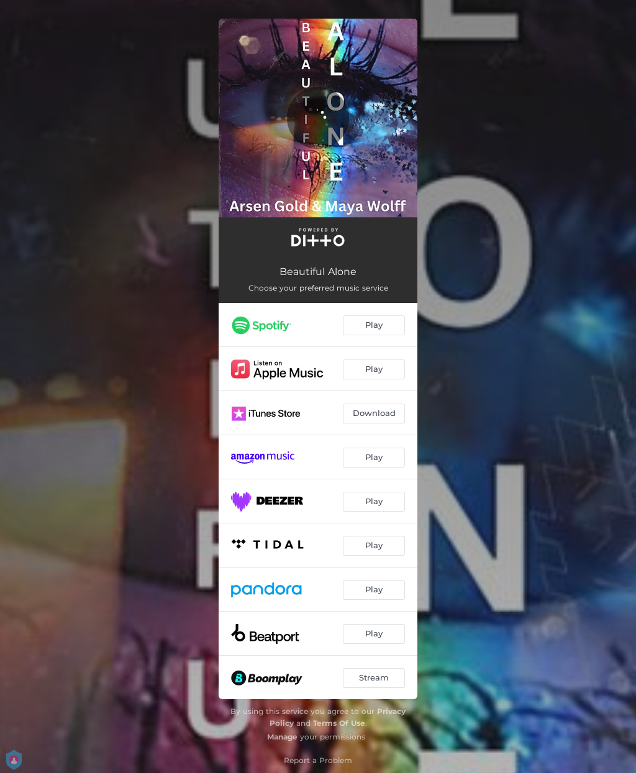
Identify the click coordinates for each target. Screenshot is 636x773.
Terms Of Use (339, 723)
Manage (282, 736)
